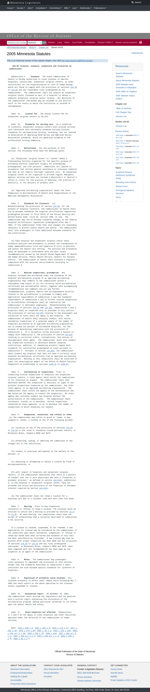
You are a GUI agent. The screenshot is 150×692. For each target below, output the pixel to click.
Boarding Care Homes (126, 182)
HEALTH (32, 47)
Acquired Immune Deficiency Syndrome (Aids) (125, 175)
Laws (59, 42)
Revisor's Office (104, 42)
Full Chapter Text (123, 112)
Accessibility (16, 680)
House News (116, 669)
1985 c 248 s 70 (35, 633)
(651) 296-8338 (84, 673)
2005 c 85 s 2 (20, 639)
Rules (67, 42)
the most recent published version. (77, 60)
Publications (99, 8)
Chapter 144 (43, 47)
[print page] (140, 42)
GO (44, 42)
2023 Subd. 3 (120, 152)
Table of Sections (123, 108)
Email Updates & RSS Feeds (124, 680)
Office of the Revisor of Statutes (39, 36)
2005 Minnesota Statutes (16, 47)
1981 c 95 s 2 (44, 630)
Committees (54, 8)
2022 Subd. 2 (120, 157)
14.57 (72, 512)
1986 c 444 (51, 633)
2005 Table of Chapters (126, 91)
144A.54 (64, 364)
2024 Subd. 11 (121, 141)
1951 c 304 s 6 (42, 628)
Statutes (51, 42)
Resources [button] (121, 66)
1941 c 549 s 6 (25, 628)
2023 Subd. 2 (120, 146)
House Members (51, 673)
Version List (121, 116)
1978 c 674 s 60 (27, 630)
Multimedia (85, 8)
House (10, 8)
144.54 (36, 308)
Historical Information (20, 669)
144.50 (73, 87)
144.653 (48, 308)
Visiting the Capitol (18, 676)
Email (96, 673)
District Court (122, 186)
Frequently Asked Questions (23, 684)
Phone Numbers (84, 677)
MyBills (114, 676)
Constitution (90, 42)
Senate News (117, 673)
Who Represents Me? (54, 669)
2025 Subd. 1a (121, 135)
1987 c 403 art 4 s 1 (24, 636)
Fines (118, 197)
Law (74, 8)
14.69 (14, 514)
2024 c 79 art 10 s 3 (122, 143)
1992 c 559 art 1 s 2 (48, 636)
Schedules (40, 8)
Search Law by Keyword (126, 42)
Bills (66, 8)
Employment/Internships (21, 673)
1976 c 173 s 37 (60, 628)
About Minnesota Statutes (127, 80)
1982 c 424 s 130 (61, 630)
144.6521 (57, 480)
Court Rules (77, 42)
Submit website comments (89, 681)
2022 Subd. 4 (120, 163)
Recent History (122, 131)
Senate (20, 8)
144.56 (14, 90)
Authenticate (137, 53)
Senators (48, 676)
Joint (29, 8)
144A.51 (52, 364)
